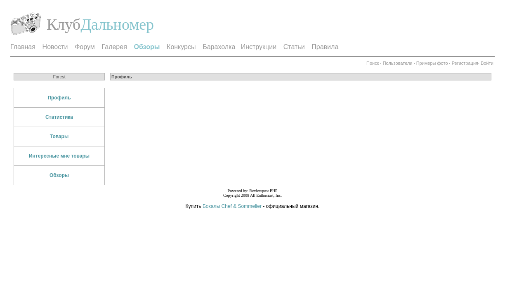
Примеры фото (432, 63)
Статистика (59, 117)
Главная (22, 46)
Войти (487, 63)
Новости (55, 46)
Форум (85, 46)
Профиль (59, 98)
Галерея (114, 46)
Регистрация (465, 63)
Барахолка (219, 46)
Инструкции (258, 46)
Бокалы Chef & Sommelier (233, 206)
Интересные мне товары (59, 156)
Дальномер (117, 24)
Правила (324, 46)
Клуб (63, 24)
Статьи (294, 46)
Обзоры (59, 175)
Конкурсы (181, 46)
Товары (59, 136)
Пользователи (398, 63)
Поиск (372, 63)
